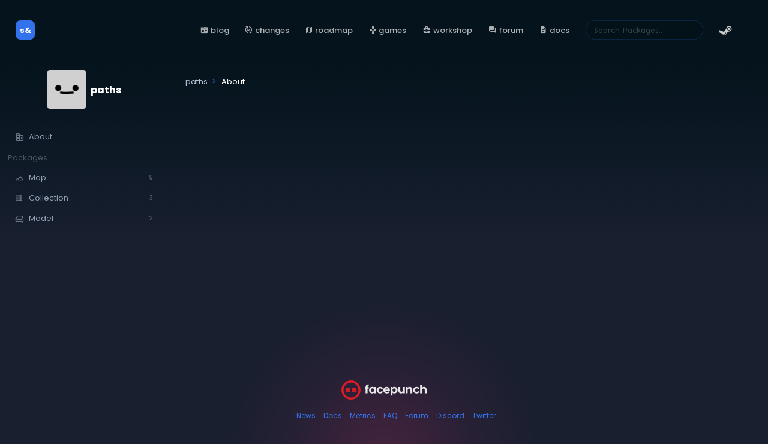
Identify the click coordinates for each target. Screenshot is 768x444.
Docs (332, 415)
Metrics (363, 415)
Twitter (484, 415)
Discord (450, 415)
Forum (416, 415)
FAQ (390, 415)
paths (106, 90)
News (306, 415)
